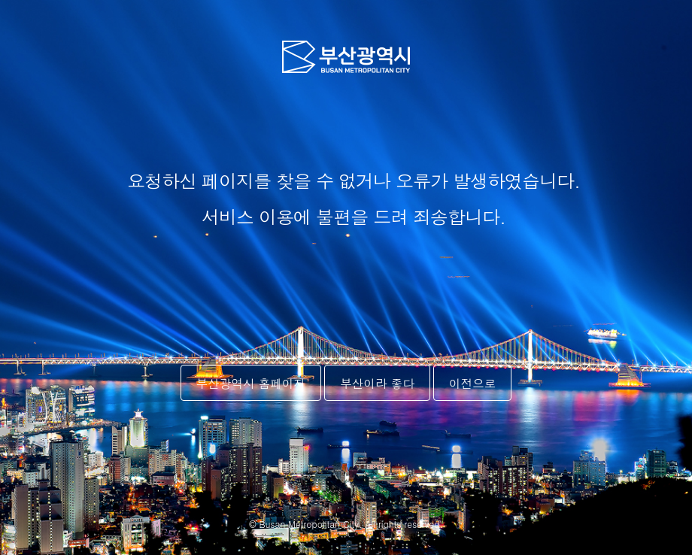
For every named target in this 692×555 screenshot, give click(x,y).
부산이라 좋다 (377, 383)
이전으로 (472, 383)
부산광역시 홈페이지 (251, 383)
